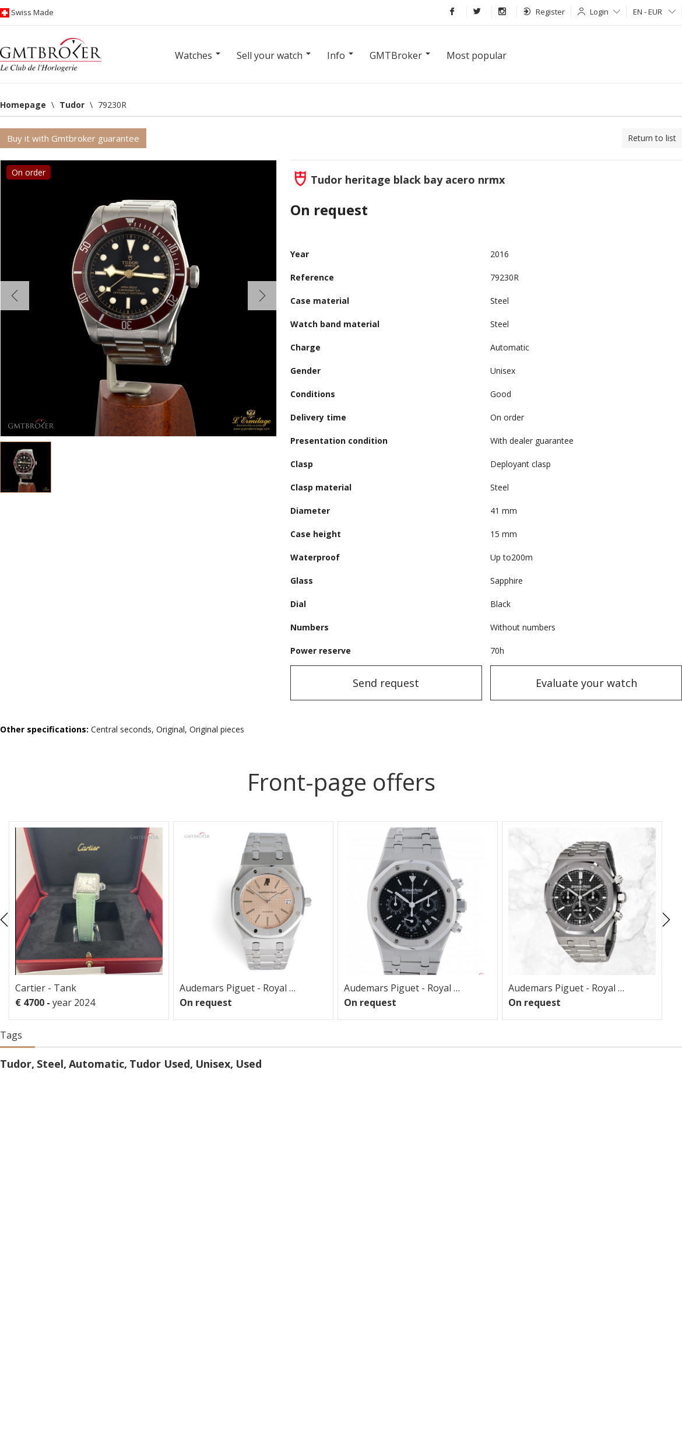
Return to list (652, 137)
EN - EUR (654, 11)
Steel (50, 1064)
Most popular (477, 55)
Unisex (212, 1064)
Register (544, 11)
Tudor (15, 1064)
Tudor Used (159, 1064)
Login (605, 11)
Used (248, 1064)
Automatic (96, 1064)
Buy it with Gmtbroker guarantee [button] (73, 138)
